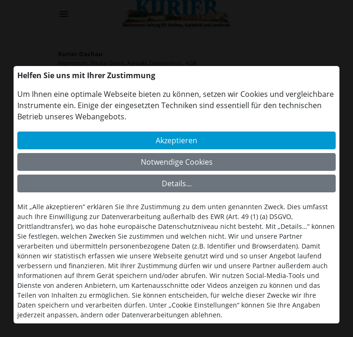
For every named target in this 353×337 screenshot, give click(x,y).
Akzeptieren (176, 140)
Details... (177, 183)
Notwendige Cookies (177, 162)
